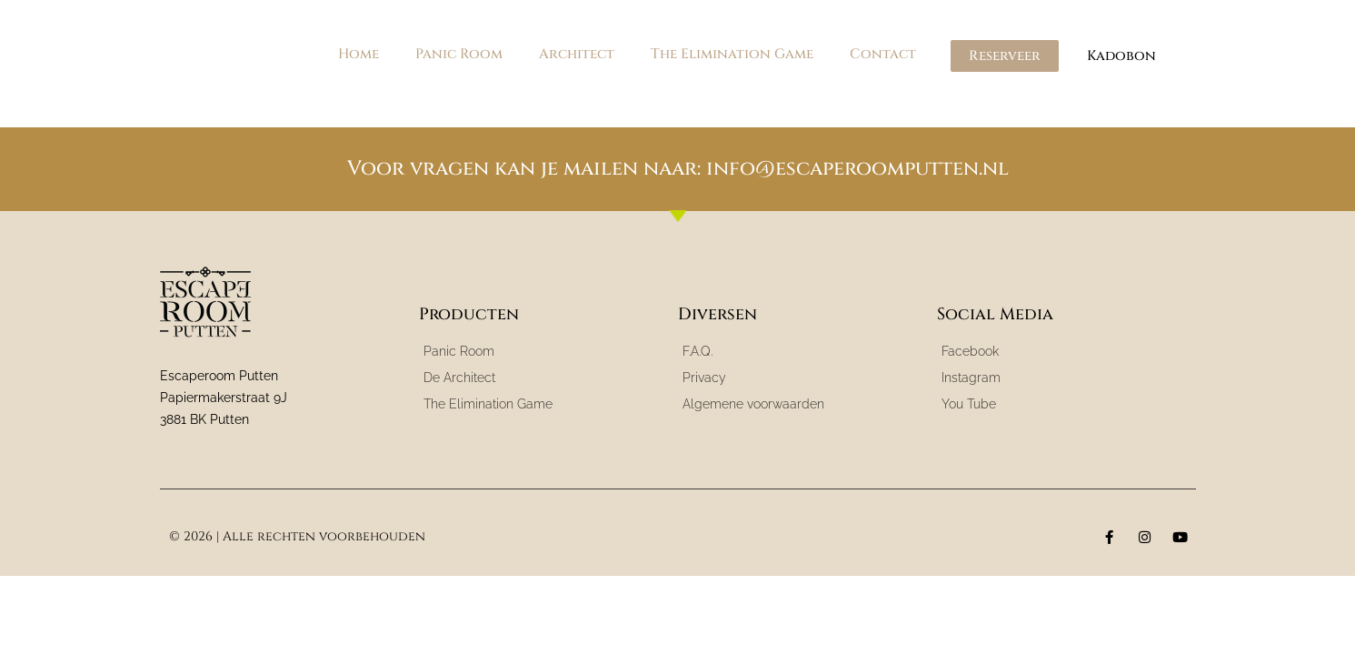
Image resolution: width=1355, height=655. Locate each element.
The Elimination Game (732, 54)
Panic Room (459, 54)
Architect (576, 54)
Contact (883, 54)
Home (358, 54)
